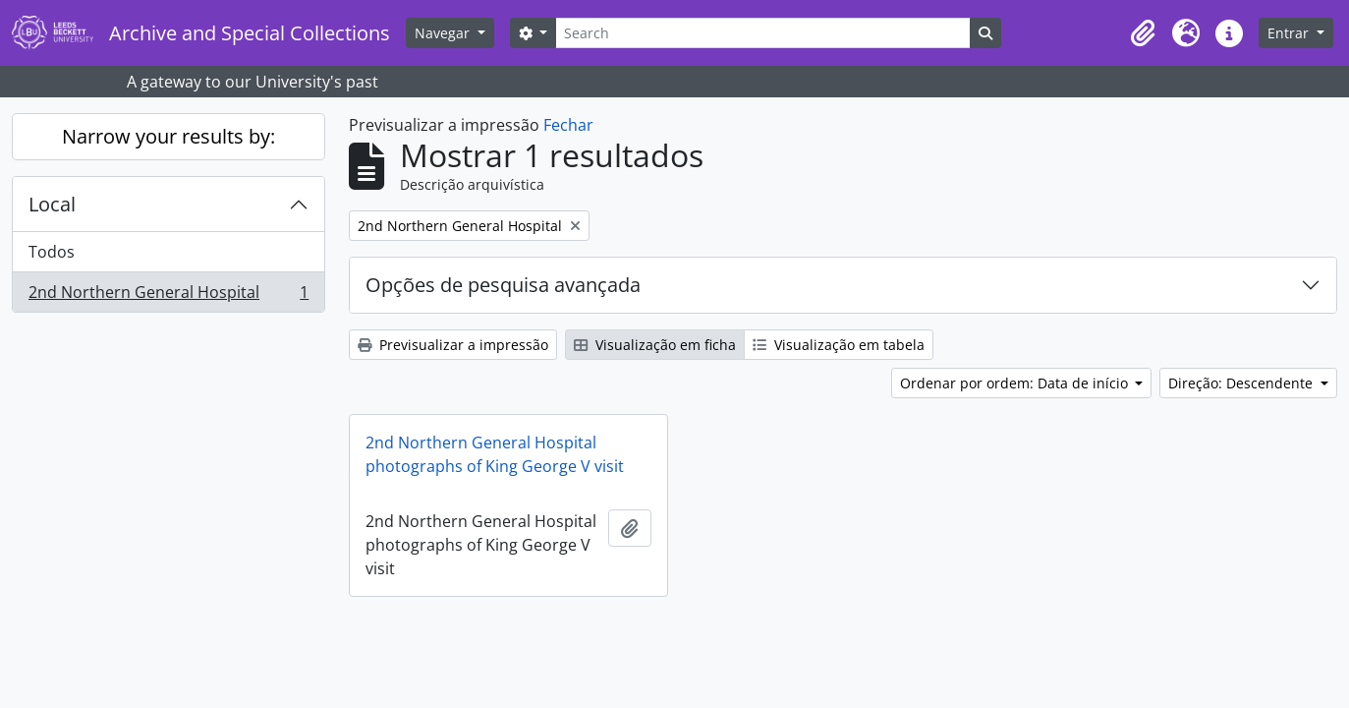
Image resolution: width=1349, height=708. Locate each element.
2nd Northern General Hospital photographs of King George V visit (494, 454)
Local (52, 204)
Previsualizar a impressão (453, 344)
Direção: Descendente (1242, 383)
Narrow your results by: (168, 136)
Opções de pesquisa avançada (503, 284)
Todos (51, 252)
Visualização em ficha (655, 344)
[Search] (762, 33)
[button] (1142, 33)
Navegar (444, 33)
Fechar (568, 125)
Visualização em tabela (839, 344)
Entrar (1290, 33)
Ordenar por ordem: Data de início (1016, 383)
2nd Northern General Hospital (168, 296)
